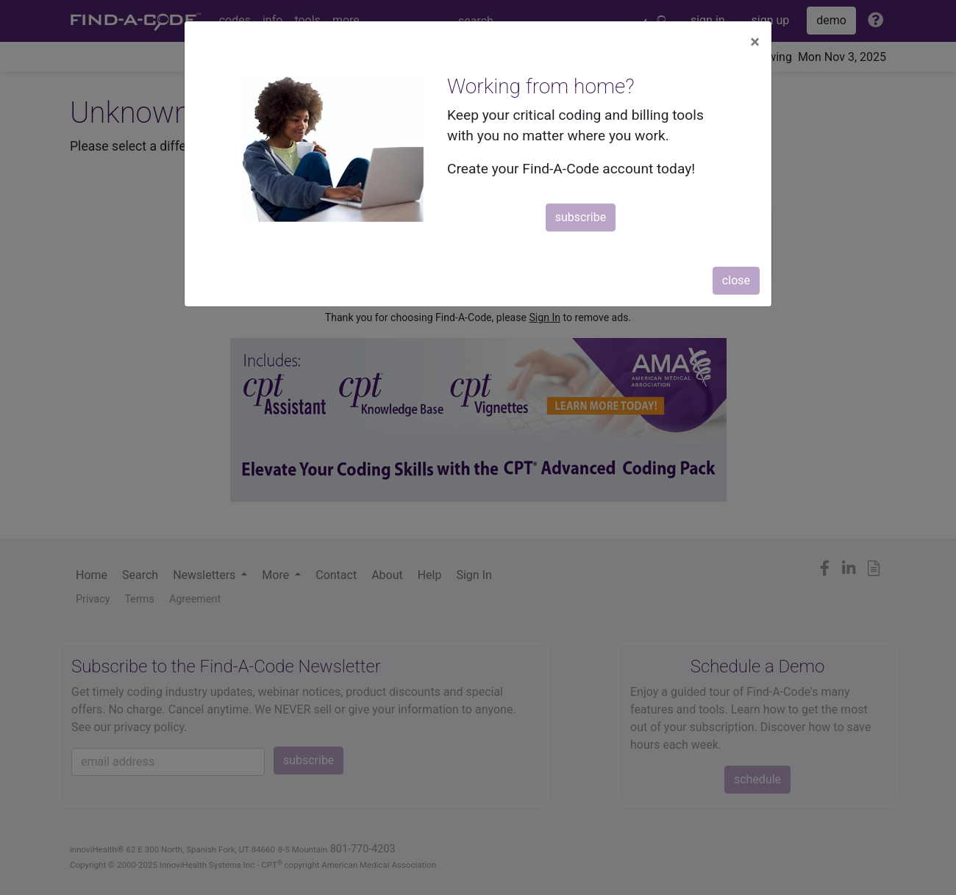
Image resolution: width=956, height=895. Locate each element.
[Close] (754, 41)
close (736, 280)
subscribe (580, 217)
